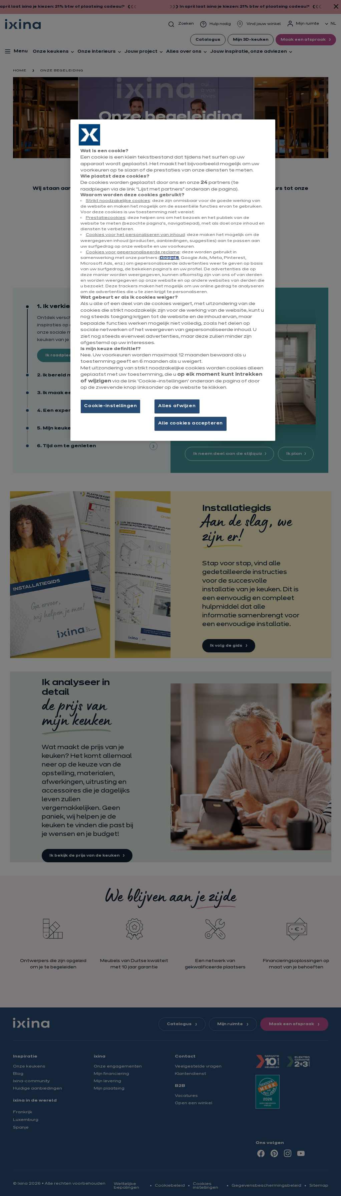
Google (169, 258)
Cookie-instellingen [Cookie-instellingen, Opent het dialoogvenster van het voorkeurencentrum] (110, 406)
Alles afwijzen (177, 406)
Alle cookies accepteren (190, 423)
